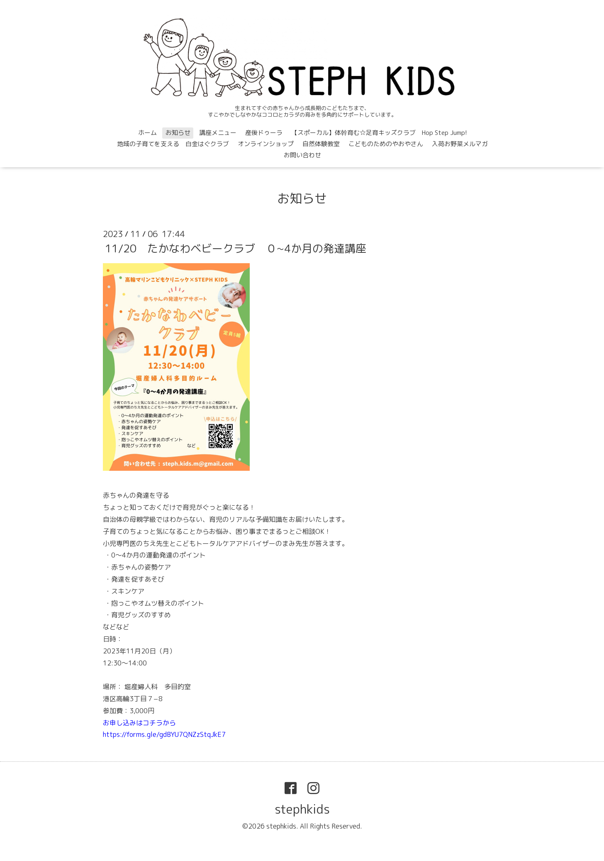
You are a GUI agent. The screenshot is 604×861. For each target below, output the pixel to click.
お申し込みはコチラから (139, 722)
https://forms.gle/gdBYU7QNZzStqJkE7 (164, 734)
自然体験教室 (321, 143)
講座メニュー (217, 132)
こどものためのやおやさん (385, 143)
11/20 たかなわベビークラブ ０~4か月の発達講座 (235, 248)
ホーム (147, 132)
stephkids (302, 809)
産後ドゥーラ (264, 132)
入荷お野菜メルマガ (460, 143)
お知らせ (178, 132)
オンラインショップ (266, 143)
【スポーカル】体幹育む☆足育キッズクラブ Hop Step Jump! (379, 132)
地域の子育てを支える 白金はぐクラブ (173, 143)
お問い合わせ (302, 155)
